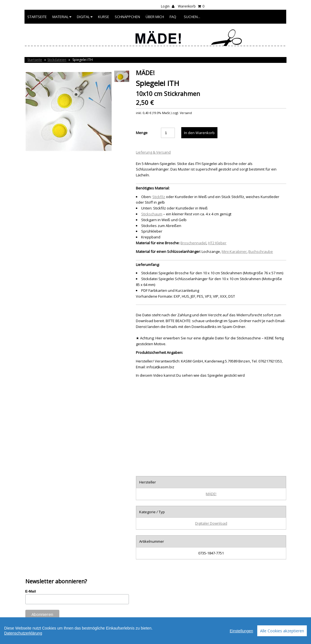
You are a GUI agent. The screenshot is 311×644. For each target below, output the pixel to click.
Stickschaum (151, 213)
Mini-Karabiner (234, 251)
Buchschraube (260, 251)
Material (61, 16)
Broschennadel (193, 242)
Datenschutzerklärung (23, 633)
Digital (84, 16)
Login (167, 6)
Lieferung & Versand (153, 152)
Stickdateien (56, 59)
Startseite (37, 16)
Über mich (155, 16)
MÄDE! (211, 493)
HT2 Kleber (217, 242)
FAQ (173, 16)
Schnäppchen (127, 16)
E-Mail (30, 591)
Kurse (103, 16)
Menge (142, 132)
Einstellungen (241, 631)
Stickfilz (158, 196)
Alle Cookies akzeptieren (282, 630)
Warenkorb (191, 6)
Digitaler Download (211, 523)
